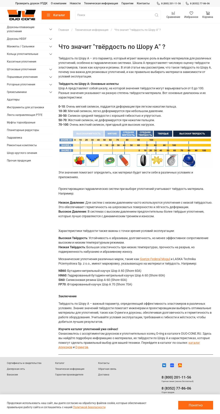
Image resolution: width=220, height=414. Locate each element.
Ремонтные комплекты (22, 145)
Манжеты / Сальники (20, 46)
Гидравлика (14, 137)
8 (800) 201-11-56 (169, 3)
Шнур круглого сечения (22, 153)
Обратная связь (107, 369)
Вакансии (12, 374)
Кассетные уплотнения (21, 61)
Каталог (55, 15)
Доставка (103, 374)
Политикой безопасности (89, 407)
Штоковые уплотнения (21, 69)
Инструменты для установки (25, 107)
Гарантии (127, 3)
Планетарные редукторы (23, 130)
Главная (63, 30)
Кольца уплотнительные (22, 54)
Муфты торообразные (21, 122)
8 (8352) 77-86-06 (197, 3)
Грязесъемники (17, 92)
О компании (58, 3)
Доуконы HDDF (16, 38)
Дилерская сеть (16, 369)
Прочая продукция (19, 160)
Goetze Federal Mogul (155, 259)
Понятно (196, 405)
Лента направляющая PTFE (24, 115)
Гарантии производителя (69, 374)
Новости (75, 3)
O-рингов (81, 347)
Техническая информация (101, 3)
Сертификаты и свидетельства (24, 363)
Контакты (143, 3)
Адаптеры (13, 99)
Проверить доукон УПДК (31, 3)
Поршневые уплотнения (22, 76)
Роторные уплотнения (21, 84)
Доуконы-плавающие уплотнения (20, 29)
